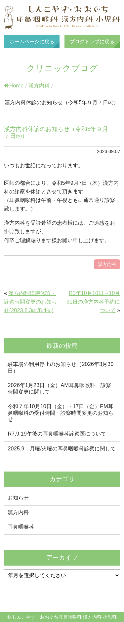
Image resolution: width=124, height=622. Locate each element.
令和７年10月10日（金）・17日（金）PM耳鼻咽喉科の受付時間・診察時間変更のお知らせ (60, 412)
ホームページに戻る (32, 41)
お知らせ (18, 498)
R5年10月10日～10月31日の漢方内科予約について (93, 301)
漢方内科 (39, 85)
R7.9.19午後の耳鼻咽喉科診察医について (57, 434)
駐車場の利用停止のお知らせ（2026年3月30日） (60, 367)
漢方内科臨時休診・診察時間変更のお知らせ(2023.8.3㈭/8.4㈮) (30, 301)
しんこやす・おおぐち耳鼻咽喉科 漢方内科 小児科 (62, 17)
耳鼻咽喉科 (21, 527)
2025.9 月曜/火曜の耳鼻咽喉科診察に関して (62, 448)
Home (13, 85)
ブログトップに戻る (92, 41)
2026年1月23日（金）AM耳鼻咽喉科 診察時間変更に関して (59, 388)
